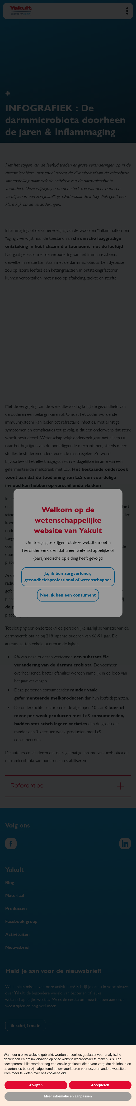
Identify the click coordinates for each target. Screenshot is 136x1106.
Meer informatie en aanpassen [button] (68, 1096)
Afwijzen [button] (36, 1085)
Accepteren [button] (100, 1085)
